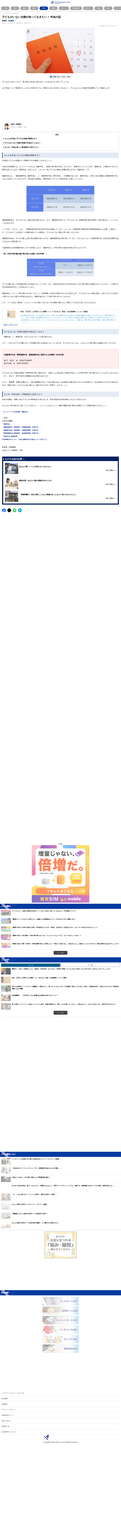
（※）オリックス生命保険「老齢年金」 (15, 411)
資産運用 (76, 8)
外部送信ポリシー (8, 1415)
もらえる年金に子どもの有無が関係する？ (20, 138)
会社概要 (5, 1398)
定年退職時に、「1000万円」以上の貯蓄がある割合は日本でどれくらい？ (35, 995)
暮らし (88, 8)
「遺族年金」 (6, 424)
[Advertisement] (60, 106)
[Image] (60, 2)
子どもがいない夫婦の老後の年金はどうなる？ (22, 142)
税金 (34, 8)
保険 (53, 8)
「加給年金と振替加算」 (10, 436)
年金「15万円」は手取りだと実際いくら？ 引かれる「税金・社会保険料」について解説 (39, 977)
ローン (63, 8)
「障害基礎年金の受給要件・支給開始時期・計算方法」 (21, 433)
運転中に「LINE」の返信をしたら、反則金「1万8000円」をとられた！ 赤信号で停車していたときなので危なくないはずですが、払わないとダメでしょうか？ (61, 968)
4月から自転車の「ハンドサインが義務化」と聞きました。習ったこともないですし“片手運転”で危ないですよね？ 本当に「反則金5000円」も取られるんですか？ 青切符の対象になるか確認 (65, 987)
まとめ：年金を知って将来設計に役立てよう (21, 147)
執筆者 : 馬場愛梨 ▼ (17, 124)
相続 (24, 8)
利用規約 (5, 1404)
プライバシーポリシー (9, 1409)
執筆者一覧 (5, 1426)
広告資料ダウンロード (9, 1431)
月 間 (90, 965)
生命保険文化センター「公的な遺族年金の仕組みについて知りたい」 (25, 439)
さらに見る (60, 952)
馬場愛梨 (11, 20)
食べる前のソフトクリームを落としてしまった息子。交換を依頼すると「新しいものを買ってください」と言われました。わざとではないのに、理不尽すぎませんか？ (64, 1004)
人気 (5, 8)
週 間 (31, 965)
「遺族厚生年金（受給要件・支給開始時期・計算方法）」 (21, 430)
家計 (108, 8)
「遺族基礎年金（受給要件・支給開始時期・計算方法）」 (21, 427)
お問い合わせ (6, 1420)
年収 (15, 8)
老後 (98, 8)
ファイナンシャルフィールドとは (13, 1393)
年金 (43, 8)
